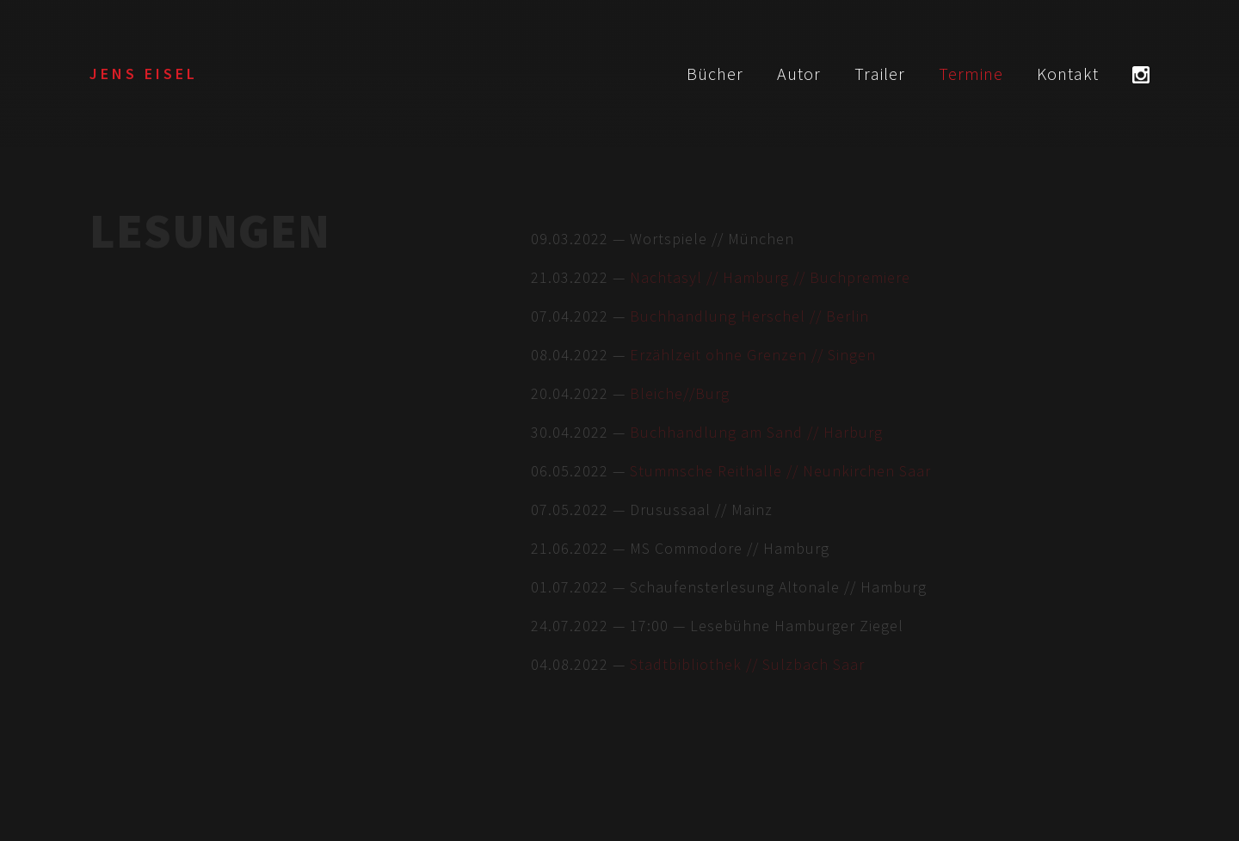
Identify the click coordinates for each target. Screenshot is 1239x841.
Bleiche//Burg (680, 393)
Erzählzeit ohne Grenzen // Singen (753, 355)
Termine (971, 73)
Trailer (879, 73)
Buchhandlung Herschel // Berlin (749, 316)
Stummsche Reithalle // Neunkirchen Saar (780, 471)
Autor (799, 73)
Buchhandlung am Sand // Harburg (756, 432)
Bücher (715, 73)
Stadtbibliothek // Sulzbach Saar (747, 664)
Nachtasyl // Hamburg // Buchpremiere (770, 277)
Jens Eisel (143, 73)
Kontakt (1068, 73)
